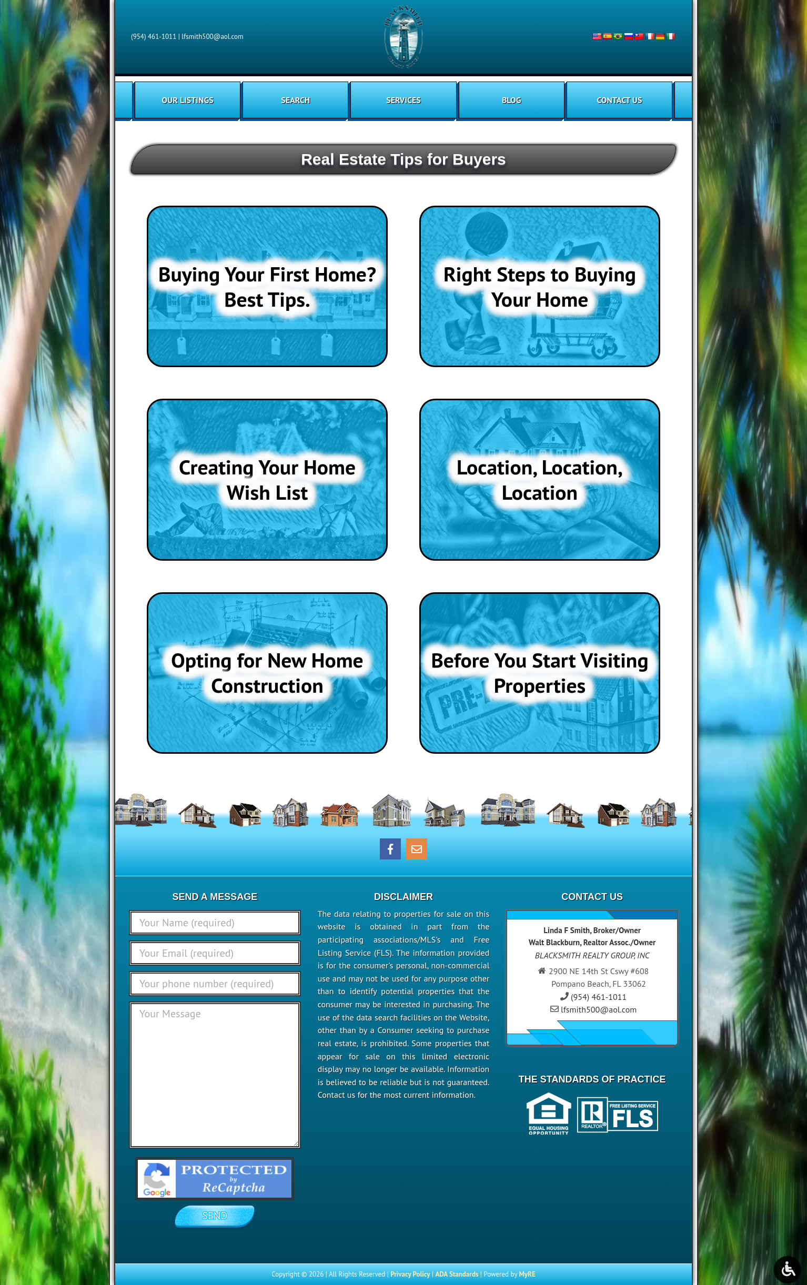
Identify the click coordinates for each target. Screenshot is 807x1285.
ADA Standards (456, 1274)
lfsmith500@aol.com (212, 36)
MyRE (527, 1274)
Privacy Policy (410, 1274)
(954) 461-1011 (153, 36)
